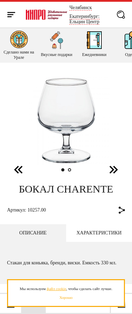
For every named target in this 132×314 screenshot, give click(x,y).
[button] (113, 169)
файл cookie (56, 289)
